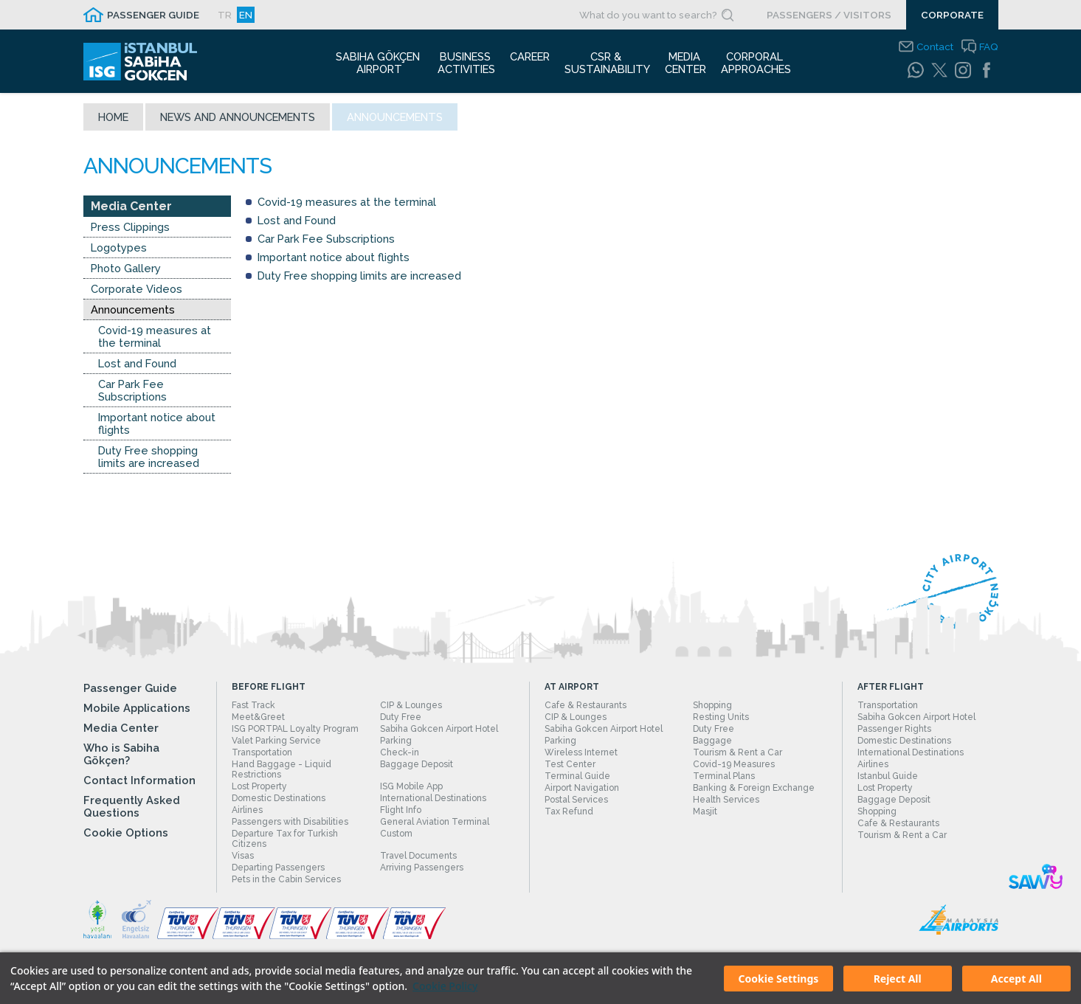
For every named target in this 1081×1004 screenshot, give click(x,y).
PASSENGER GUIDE (153, 15)
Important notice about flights (156, 427)
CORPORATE (952, 15)
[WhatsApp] (916, 70)
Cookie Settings (779, 979)
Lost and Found (137, 367)
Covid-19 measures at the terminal (154, 340)
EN (245, 15)
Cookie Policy (444, 986)
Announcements (133, 314)
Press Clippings (130, 231)
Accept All (1016, 979)
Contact (934, 46)
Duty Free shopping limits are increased (148, 461)
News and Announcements (237, 121)
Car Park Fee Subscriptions (132, 394)
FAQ (988, 46)
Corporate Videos (136, 293)
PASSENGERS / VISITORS (829, 15)
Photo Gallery (126, 272)
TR (225, 15)
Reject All (898, 979)
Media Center (131, 211)
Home (113, 121)
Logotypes (119, 252)
